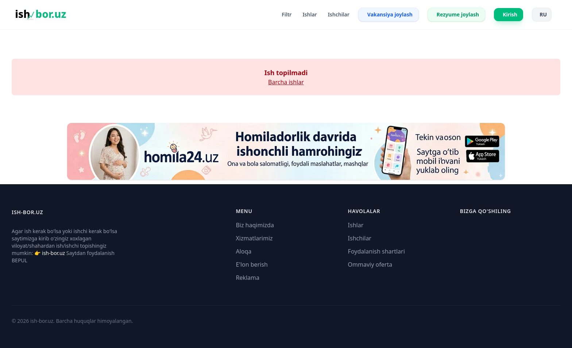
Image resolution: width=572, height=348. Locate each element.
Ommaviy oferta (370, 264)
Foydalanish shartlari (376, 251)
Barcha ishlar (286, 82)
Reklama (247, 278)
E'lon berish (252, 264)
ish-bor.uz (53, 253)
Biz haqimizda (255, 225)
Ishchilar (359, 238)
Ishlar (356, 225)
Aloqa (243, 251)
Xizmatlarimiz (254, 238)
